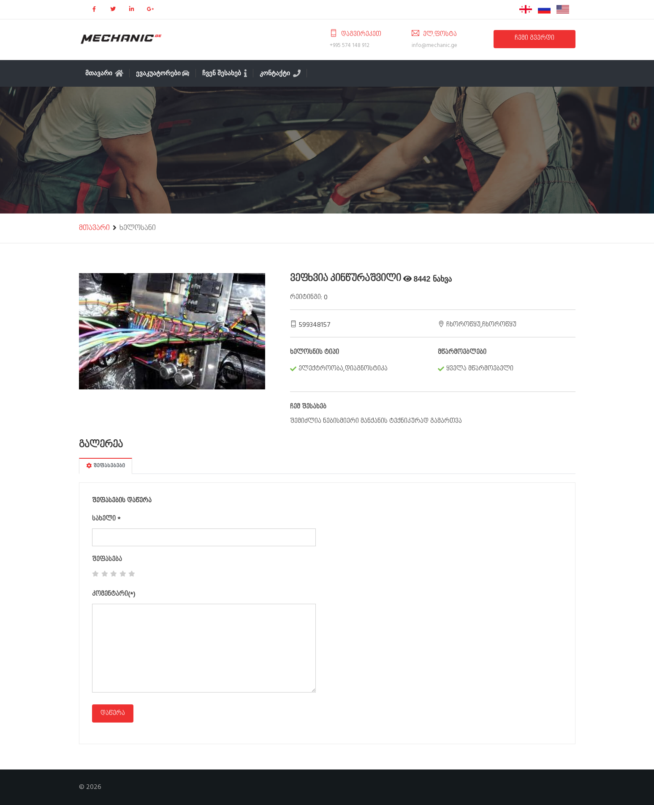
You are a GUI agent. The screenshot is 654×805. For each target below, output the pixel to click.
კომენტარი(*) (114, 594)
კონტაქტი (280, 73)
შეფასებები (105, 466)
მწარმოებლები (462, 353)
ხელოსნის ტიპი (314, 353)
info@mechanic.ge (434, 45)
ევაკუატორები (163, 73)
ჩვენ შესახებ (224, 73)
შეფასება (107, 560)
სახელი (106, 519)
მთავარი (104, 73)
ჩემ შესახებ (308, 407)
